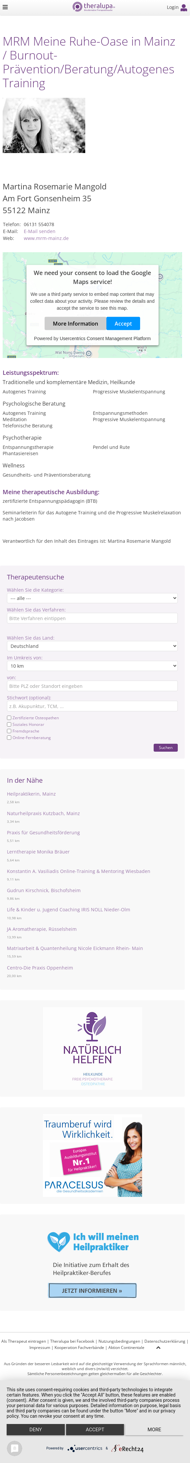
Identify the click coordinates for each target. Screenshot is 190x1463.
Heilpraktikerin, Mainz (31, 794)
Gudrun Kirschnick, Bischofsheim (44, 890)
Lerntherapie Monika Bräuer (38, 852)
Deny (35, 1430)
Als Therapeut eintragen (23, 1341)
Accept (123, 323)
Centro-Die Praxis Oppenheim (40, 968)
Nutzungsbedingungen (119, 1341)
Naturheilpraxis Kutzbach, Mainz (43, 813)
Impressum (39, 1347)
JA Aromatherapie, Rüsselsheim (42, 929)
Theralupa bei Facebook (72, 1341)
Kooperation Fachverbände (79, 1347)
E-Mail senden (40, 231)
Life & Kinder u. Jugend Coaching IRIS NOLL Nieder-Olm (68, 909)
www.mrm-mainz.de (46, 238)
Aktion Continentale (126, 1347)
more (154, 1430)
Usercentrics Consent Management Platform (105, 338)
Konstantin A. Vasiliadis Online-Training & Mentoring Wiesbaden (78, 871)
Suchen (165, 747)
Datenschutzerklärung (164, 1341)
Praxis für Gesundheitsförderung (43, 832)
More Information (75, 323)
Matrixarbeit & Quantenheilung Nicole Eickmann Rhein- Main (75, 948)
